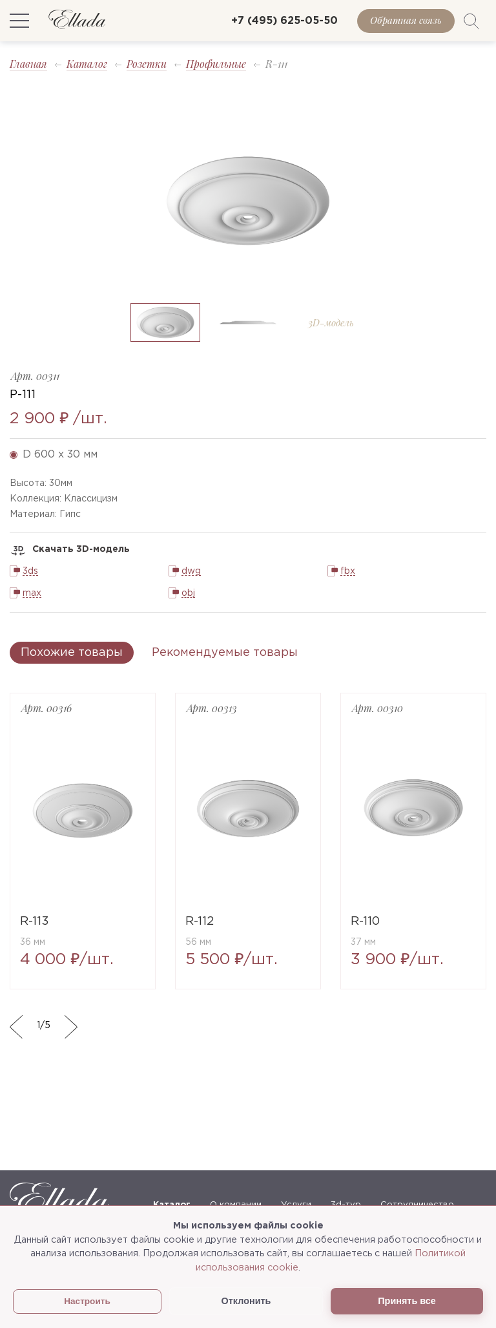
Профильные (216, 63)
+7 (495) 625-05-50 (284, 21)
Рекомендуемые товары (225, 653)
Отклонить (246, 1301)
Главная (28, 63)
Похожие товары (72, 653)
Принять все (406, 1301)
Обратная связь (406, 20)
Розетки (147, 63)
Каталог (87, 63)
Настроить (87, 1301)
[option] (248, 201)
